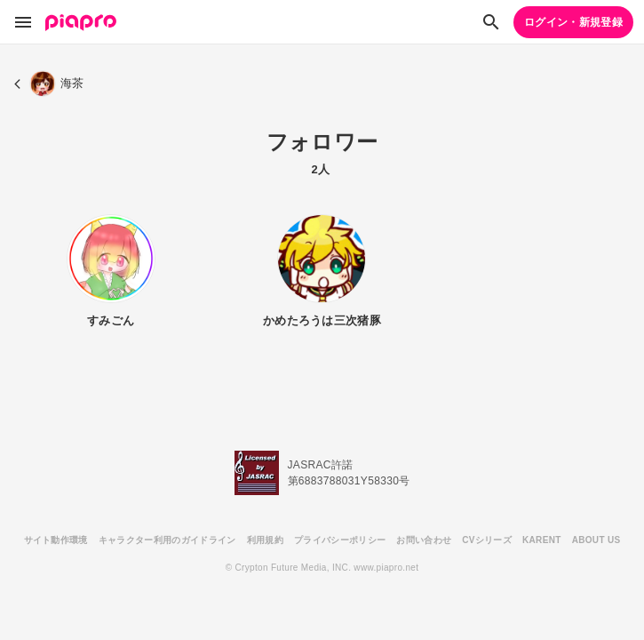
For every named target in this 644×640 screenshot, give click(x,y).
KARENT (541, 540)
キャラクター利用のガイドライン (167, 540)
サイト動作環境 (56, 540)
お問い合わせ (423, 540)
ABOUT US (596, 540)
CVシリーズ (487, 540)
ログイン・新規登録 (573, 22)
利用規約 (265, 540)
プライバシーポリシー (340, 540)
